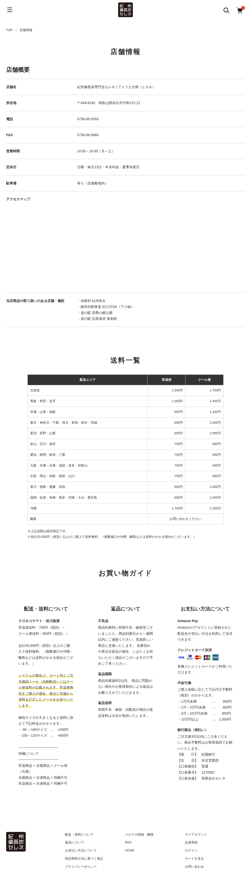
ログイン (191, 850)
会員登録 (191, 842)
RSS (128, 842)
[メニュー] (10, 10)
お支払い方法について (81, 850)
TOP (9, 30)
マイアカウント (196, 834)
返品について (74, 842)
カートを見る (194, 858)
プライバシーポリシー (81, 866)
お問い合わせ (194, 866)
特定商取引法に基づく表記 (84, 858)
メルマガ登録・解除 (139, 834)
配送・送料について (79, 834)
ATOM (129, 850)
